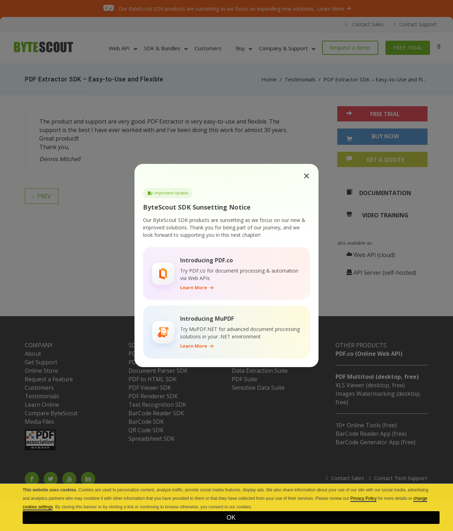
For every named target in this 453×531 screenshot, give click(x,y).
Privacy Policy (363, 498)
